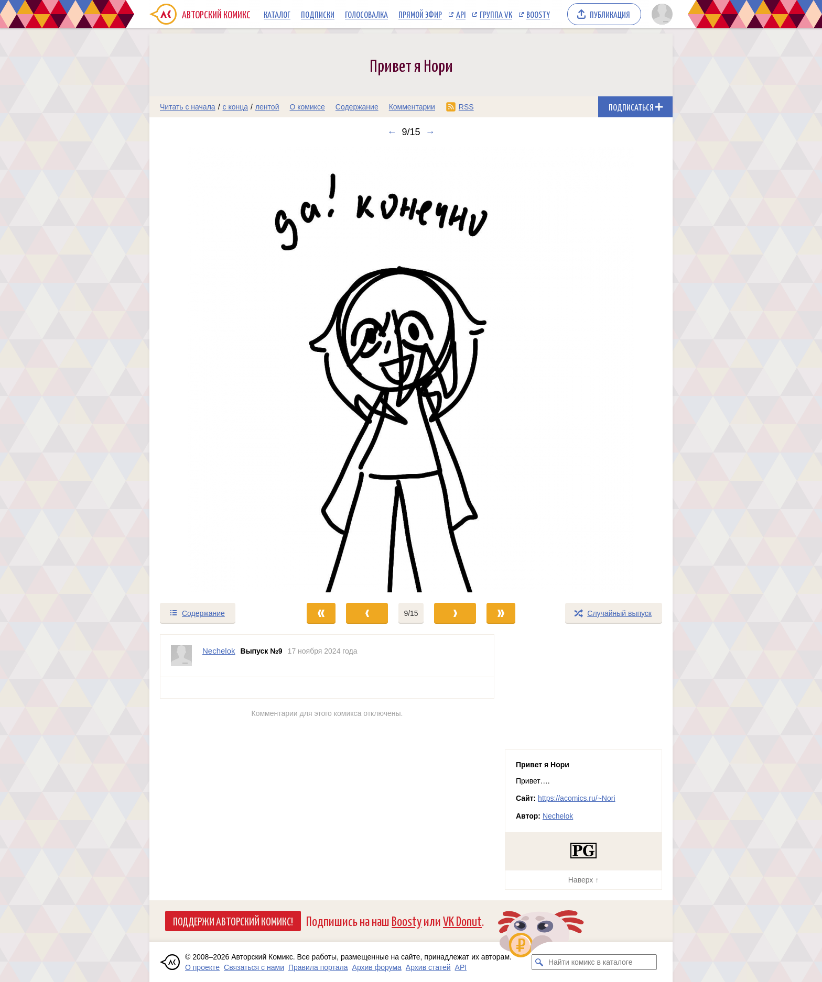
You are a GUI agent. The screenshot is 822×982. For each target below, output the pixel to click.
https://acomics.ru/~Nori (576, 798)
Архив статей (428, 967)
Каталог (277, 14)
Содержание (357, 107)
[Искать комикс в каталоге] (539, 962)
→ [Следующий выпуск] (430, 132)
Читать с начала (187, 107)
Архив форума (377, 967)
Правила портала (318, 967)
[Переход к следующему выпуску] (411, 369)
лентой (267, 107)
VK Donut (462, 920)
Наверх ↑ (583, 880)
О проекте (202, 967)
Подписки (317, 14)
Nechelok (558, 816)
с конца (235, 107)
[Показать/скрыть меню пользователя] (660, 14)
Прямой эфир (420, 14)
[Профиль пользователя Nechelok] (181, 655)
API (461, 14)
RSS (466, 107)
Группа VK (496, 14)
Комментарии (412, 107)
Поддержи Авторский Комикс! (233, 921)
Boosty (538, 14)
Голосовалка (366, 14)
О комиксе (307, 107)
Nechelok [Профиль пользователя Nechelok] (218, 650)
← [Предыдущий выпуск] (391, 132)
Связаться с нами (254, 967)
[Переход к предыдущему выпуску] (214, 369)
